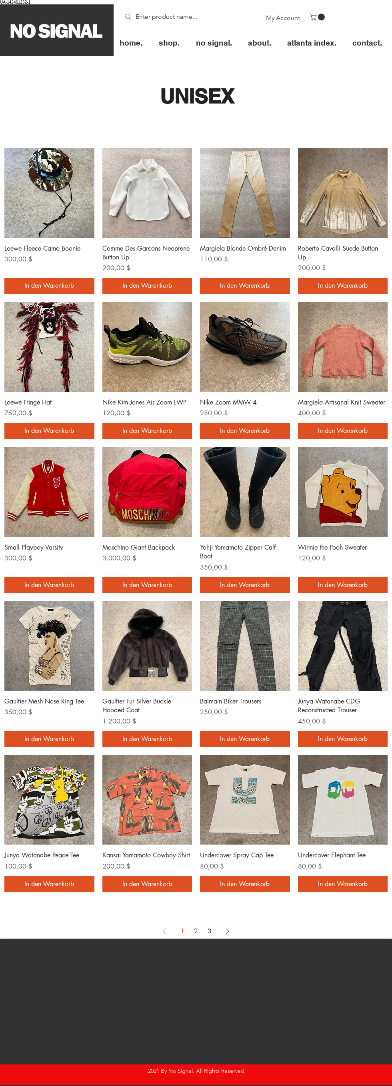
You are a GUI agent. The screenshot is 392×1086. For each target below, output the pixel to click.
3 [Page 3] (210, 931)
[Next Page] (227, 931)
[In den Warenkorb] (49, 286)
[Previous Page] (164, 931)
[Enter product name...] (181, 17)
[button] (318, 17)
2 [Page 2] (196, 931)
